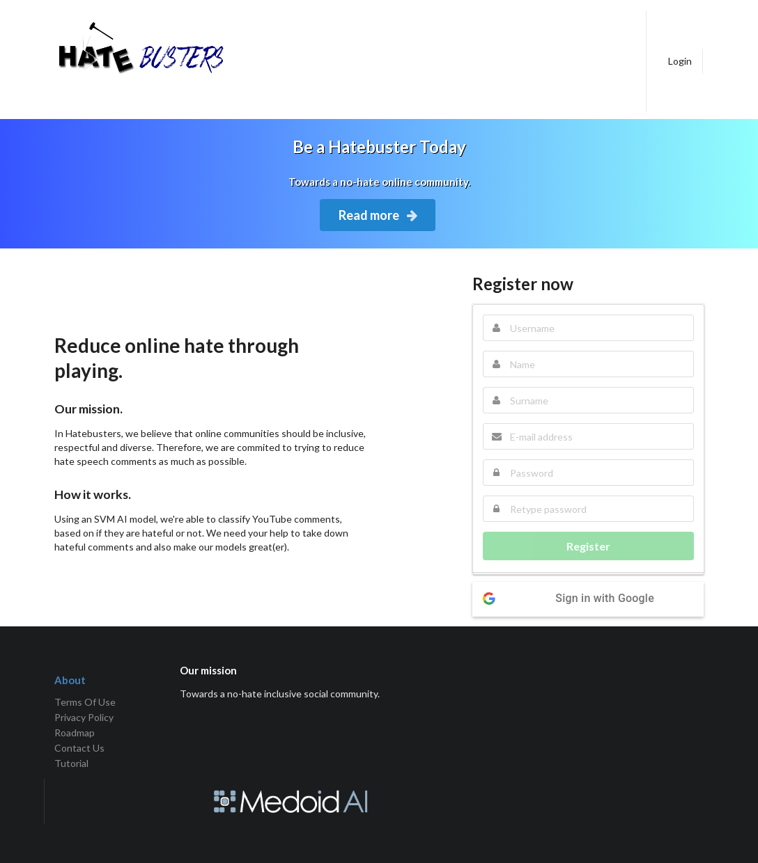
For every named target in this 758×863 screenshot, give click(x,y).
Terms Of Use (85, 702)
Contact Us (79, 748)
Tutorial (71, 763)
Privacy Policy (84, 717)
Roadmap (74, 732)
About (70, 680)
